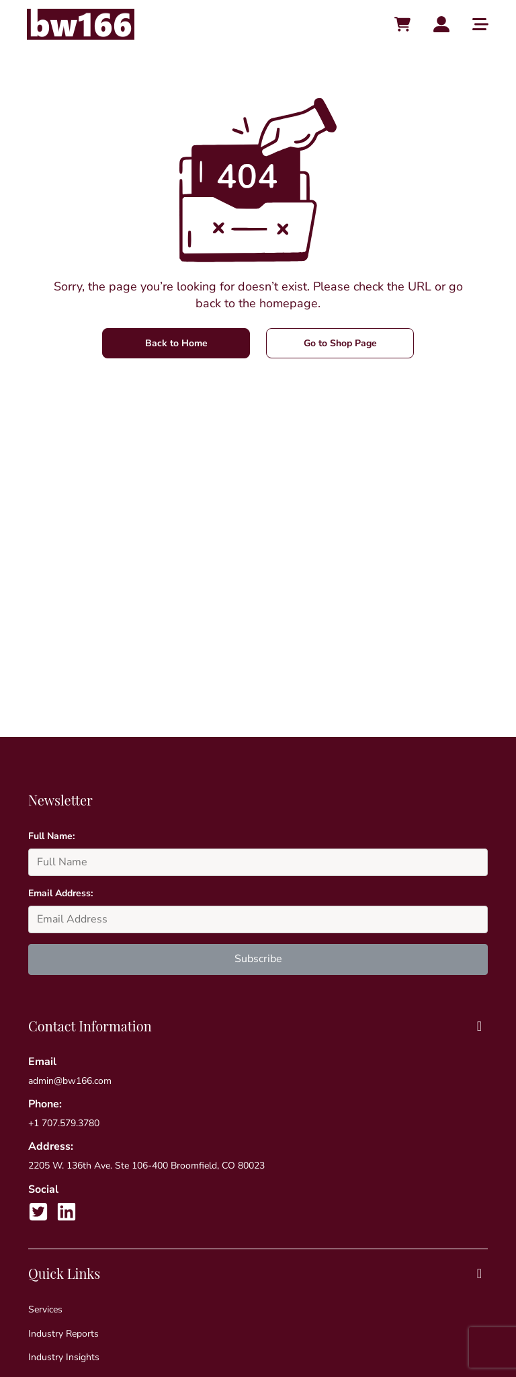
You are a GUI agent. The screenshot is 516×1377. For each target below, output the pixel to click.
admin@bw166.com (70, 1080)
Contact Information (258, 1026)
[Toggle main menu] (480, 24)
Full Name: (51, 836)
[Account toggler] (441, 24)
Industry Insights (63, 1357)
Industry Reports (63, 1333)
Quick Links (258, 1273)
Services (45, 1309)
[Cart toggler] (402, 24)
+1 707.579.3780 (63, 1123)
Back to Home (176, 343)
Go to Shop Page (340, 343)
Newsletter (60, 800)
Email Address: (60, 893)
